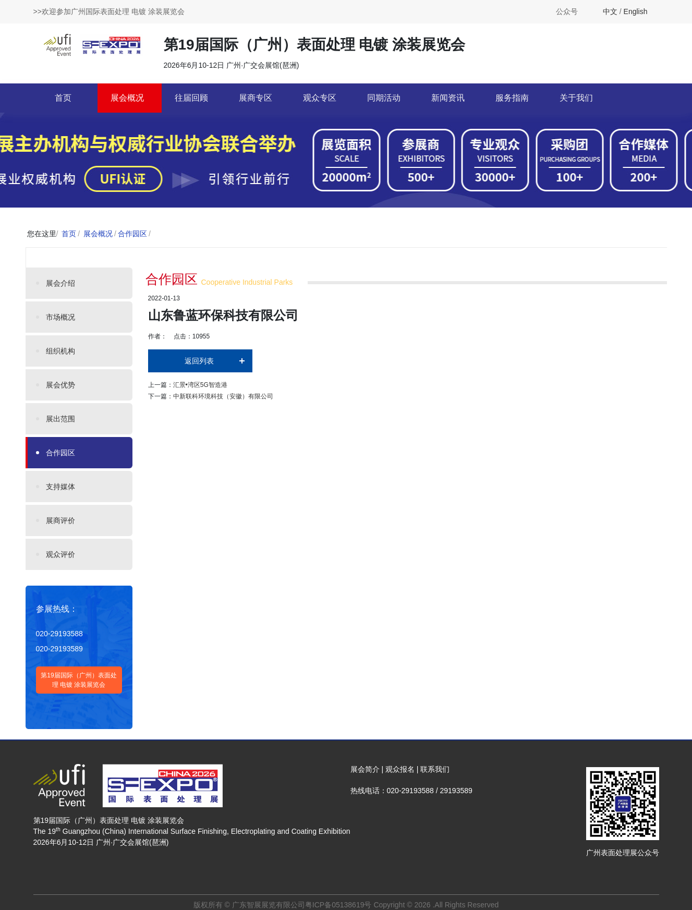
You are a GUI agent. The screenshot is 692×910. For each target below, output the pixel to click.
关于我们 (576, 97)
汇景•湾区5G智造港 (200, 385)
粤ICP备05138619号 (338, 905)
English (636, 11)
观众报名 (400, 769)
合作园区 (132, 233)
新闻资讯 (448, 97)
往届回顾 (191, 97)
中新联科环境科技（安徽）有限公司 (223, 396)
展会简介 (365, 769)
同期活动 (383, 97)
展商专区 (255, 97)
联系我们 (435, 769)
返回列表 (199, 361)
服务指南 (512, 97)
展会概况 (127, 97)
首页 (63, 97)
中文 (610, 11)
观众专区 (319, 97)
